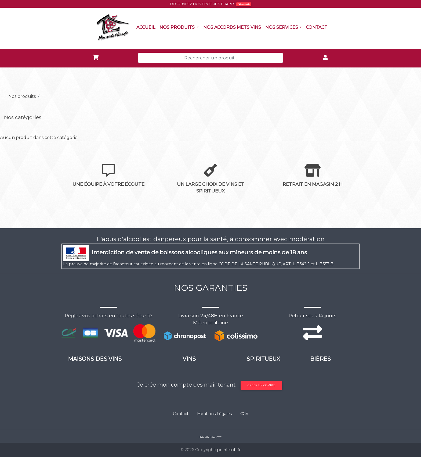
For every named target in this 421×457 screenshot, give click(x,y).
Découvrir (243, 4)
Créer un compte (261, 385)
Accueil (146, 27)
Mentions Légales (214, 413)
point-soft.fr (229, 449)
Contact (317, 27)
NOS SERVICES (281, 27)
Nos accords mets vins (233, 27)
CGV (244, 413)
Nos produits (180, 27)
